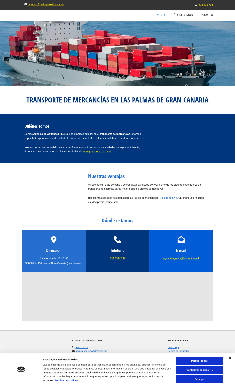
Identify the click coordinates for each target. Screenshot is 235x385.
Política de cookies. (67, 369)
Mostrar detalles (52, 378)
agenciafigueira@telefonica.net (46, 4)
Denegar (199, 368)
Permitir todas (199, 350)
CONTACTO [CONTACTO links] (205, 15)
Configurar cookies (199, 359)
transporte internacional (97, 151)
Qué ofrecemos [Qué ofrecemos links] (181, 15)
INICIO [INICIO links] (160, 15)
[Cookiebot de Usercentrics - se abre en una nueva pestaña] (21, 378)
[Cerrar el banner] (230, 347)
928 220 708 (205, 4)
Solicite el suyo (168, 197)
